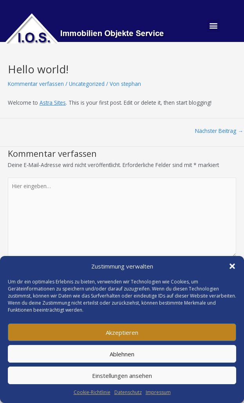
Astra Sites (53, 102)
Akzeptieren (122, 332)
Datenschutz (128, 392)
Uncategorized (87, 83)
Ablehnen (122, 354)
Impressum (158, 392)
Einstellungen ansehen (122, 375)
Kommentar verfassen (36, 83)
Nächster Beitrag (219, 131)
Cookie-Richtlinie (92, 392)
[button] (232, 266)
